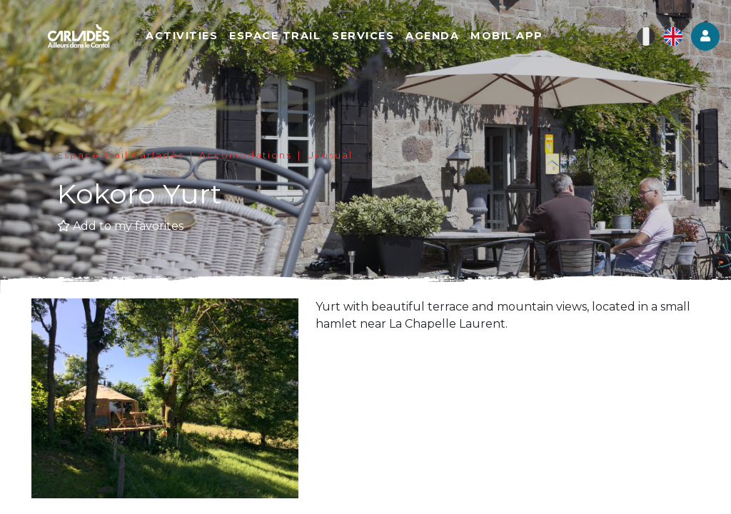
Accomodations (245, 155)
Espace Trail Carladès (120, 155)
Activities (182, 35)
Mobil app (506, 35)
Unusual (330, 155)
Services (363, 35)
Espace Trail (275, 35)
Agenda (432, 35)
